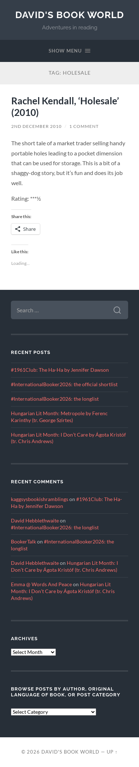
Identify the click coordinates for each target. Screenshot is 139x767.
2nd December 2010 (36, 126)
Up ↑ (112, 752)
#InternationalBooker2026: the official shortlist (64, 384)
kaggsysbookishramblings (39, 499)
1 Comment (84, 126)
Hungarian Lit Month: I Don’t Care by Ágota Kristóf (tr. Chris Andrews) (63, 591)
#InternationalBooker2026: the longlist (55, 399)
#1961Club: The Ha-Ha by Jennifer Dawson (60, 370)
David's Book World (69, 14)
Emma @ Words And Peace (41, 584)
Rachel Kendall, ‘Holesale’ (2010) (65, 106)
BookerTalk (23, 542)
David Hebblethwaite (35, 521)
